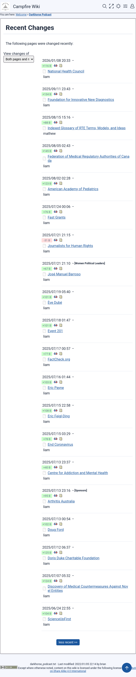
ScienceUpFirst (59, 619)
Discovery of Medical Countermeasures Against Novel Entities (88, 588)
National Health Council (66, 71)
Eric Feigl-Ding (59, 416)
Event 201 (55, 331)
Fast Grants (56, 217)
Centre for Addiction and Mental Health (78, 473)
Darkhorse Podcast (40, 14)
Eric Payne (56, 388)
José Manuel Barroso (64, 274)
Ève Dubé (55, 303)
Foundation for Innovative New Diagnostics (81, 100)
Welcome (21, 14)
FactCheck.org (59, 359)
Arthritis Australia (61, 501)
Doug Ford (56, 530)
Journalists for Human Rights (70, 246)
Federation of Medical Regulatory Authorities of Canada (88, 158)
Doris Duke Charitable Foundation (73, 558)
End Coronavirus (60, 444)
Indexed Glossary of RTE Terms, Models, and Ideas (87, 128)
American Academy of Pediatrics (73, 189)
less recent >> (68, 642)
